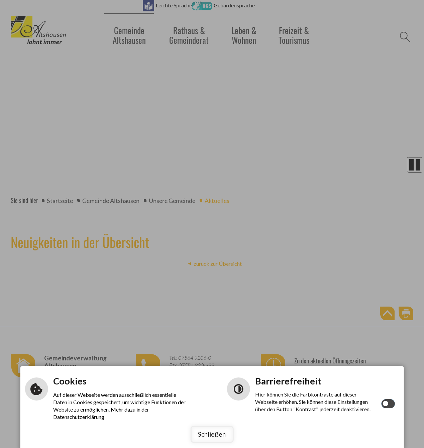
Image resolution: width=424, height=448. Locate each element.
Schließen (212, 434)
